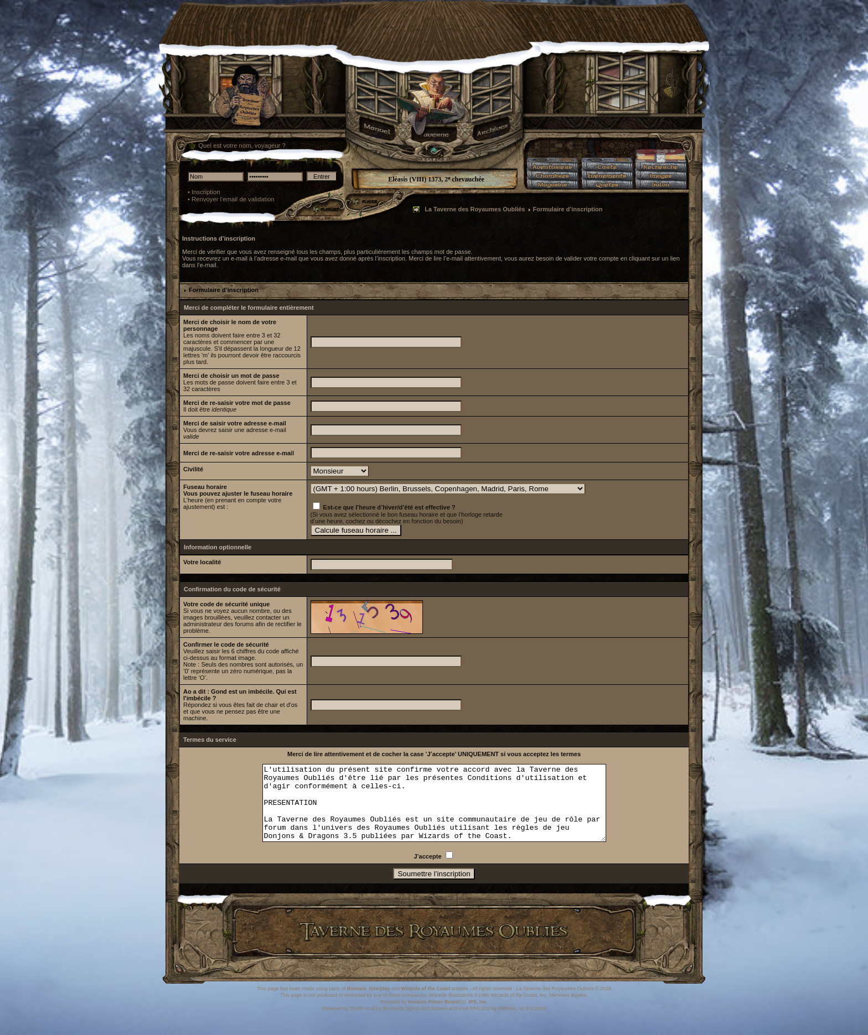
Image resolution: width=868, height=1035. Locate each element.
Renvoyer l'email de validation (233, 199)
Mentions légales (568, 1010)
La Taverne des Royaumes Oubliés (475, 209)
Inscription (206, 192)
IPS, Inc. (478, 1017)
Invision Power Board (433, 1017)
